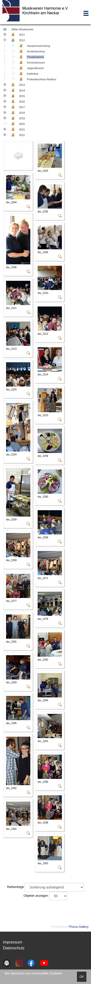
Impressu (11, 942)
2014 (22, 90)
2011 (22, 34)
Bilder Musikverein (22, 29)
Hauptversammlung (38, 45)
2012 (22, 40)
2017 (22, 107)
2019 (22, 118)
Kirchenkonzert (36, 62)
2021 (22, 129)
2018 (22, 112)
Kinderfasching (36, 51)
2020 (22, 123)
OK (82, 976)
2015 (22, 96)
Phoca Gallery (79, 926)
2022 (22, 135)
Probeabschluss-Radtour (41, 79)
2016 (22, 101)
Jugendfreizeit (35, 68)
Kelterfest (32, 73)
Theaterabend (35, 57)
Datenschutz (14, 948)
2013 (22, 84)
